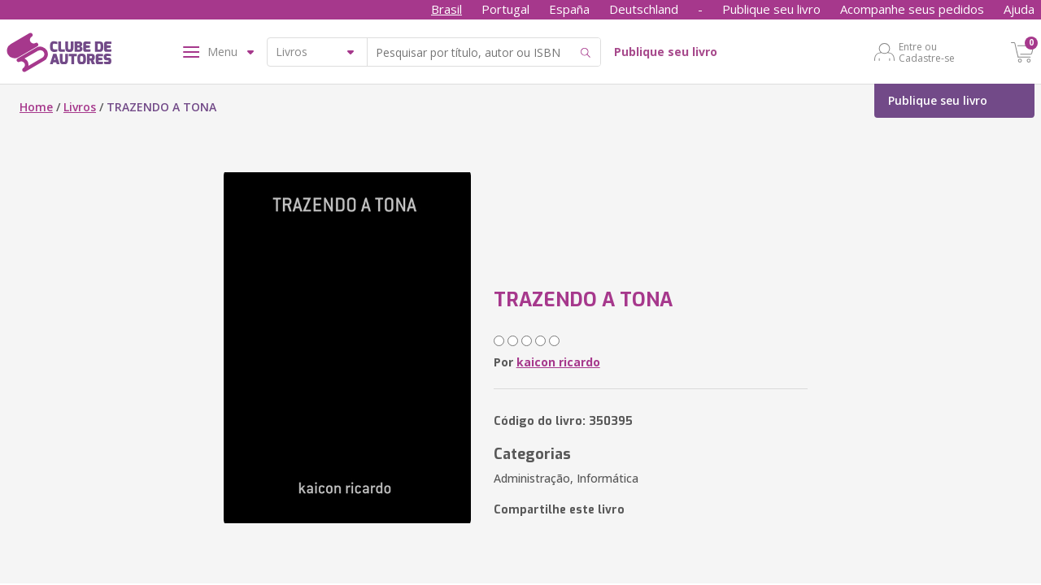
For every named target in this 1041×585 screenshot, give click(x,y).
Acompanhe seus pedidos (912, 9)
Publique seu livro (771, 9)
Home (36, 107)
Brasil (446, 9)
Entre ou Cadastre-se (927, 52)
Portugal (505, 9)
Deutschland (643, 9)
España (569, 9)
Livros (79, 107)
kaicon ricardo (558, 362)
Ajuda (1019, 9)
